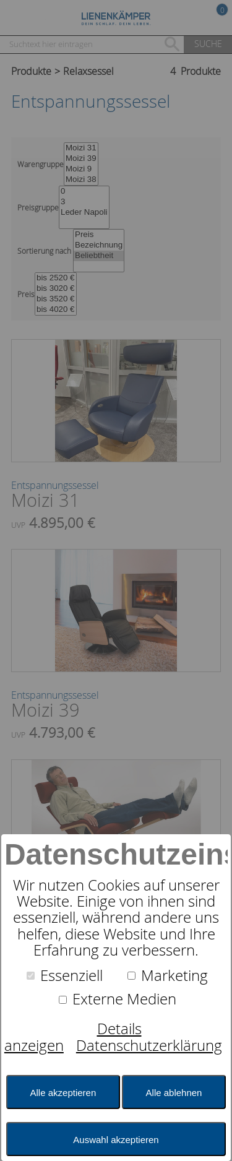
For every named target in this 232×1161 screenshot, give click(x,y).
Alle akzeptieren (63, 1092)
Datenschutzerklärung (149, 1045)
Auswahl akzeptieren (115, 1139)
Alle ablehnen (174, 1092)
